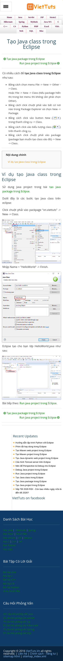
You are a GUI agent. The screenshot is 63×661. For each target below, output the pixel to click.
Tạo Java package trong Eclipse (24, 59)
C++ (14, 541)
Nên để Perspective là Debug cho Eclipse (35, 466)
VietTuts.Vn (33, 651)
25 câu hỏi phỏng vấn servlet (19, 617)
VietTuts (41, 7)
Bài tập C (8, 575)
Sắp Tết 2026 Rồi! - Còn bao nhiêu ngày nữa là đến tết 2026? (38, 491)
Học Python (9, 545)
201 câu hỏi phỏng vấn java (18, 614)
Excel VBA (21, 533)
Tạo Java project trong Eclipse (30, 485)
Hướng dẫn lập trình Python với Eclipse (34, 442)
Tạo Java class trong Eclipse (29, 477)
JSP (20, 537)
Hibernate (21, 530)
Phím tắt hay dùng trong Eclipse (30, 446)
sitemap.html (12, 656)
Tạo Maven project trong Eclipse (31, 454)
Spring (31, 530)
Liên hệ (23, 653)
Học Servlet (9, 537)
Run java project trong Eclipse (38, 403)
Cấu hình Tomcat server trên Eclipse (33, 462)
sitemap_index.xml (34, 656)
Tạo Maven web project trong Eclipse (33, 450)
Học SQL (7, 549)
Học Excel (8, 533)
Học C (6, 541)
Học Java (8, 530)
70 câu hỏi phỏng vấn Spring (18, 629)
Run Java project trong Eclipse (39, 63)
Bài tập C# (8, 583)
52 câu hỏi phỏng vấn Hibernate (20, 625)
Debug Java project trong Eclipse (31, 469)
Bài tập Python (11, 587)
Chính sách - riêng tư (43, 653)
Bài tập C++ (9, 579)
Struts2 (28, 537)
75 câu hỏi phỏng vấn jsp (16, 621)
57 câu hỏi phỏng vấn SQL (17, 633)
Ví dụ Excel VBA (11, 591)
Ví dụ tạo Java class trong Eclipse (27, 161)
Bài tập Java (9, 572)
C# (20, 541)
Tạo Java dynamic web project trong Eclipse (36, 458)
